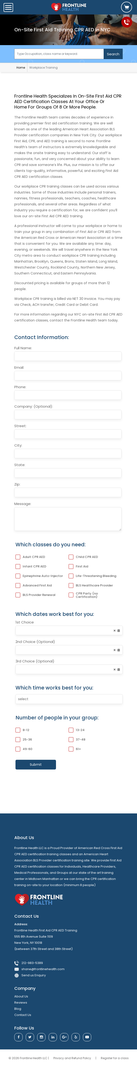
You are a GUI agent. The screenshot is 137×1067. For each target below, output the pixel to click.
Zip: (17, 484)
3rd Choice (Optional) (34, 661)
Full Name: (23, 347)
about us (21, 996)
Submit (36, 764)
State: (19, 464)
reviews (20, 1002)
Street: (20, 425)
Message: (22, 503)
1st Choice (24, 622)
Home (20, 68)
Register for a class (115, 1058)
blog (17, 1008)
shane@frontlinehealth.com (43, 969)
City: (18, 445)
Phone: (20, 386)
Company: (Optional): (33, 406)
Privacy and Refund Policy (72, 1058)
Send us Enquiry (33, 975)
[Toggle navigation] (8, 7)
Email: (19, 367)
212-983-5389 (32, 963)
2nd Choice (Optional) (35, 641)
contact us (22, 1015)
